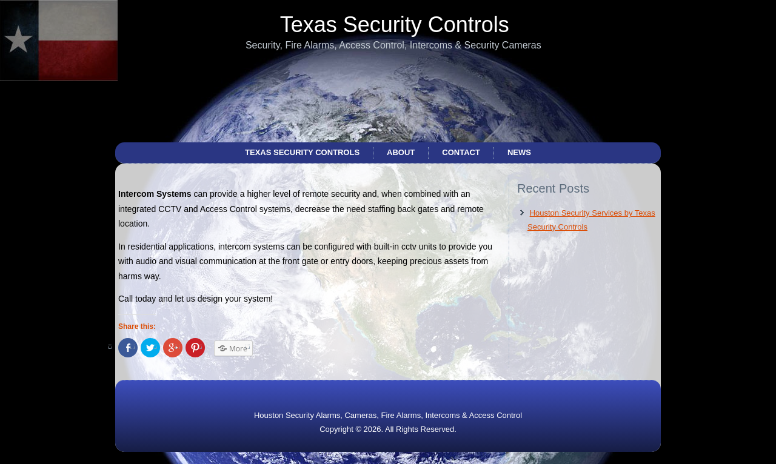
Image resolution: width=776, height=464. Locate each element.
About (401, 152)
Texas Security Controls (394, 24)
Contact (461, 152)
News (519, 152)
